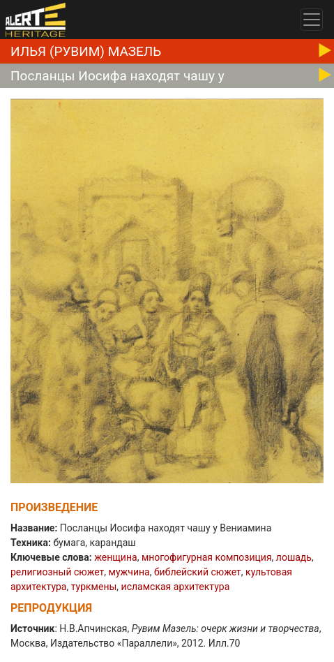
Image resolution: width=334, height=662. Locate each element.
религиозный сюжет (57, 572)
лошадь (294, 557)
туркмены (94, 586)
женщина (115, 557)
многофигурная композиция (207, 557)
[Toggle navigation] (312, 19)
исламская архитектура (175, 586)
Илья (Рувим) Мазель (85, 51)
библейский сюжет (197, 572)
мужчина (129, 572)
